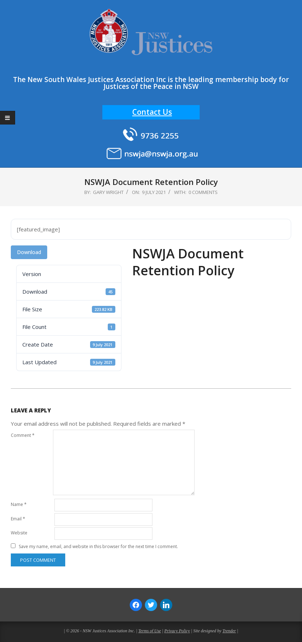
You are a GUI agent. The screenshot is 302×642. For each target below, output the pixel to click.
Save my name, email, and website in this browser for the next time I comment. (98, 546)
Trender (229, 630)
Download (29, 252)
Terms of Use (149, 630)
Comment (23, 435)
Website (19, 533)
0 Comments (203, 192)
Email (18, 519)
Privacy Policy (177, 630)
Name (19, 504)
